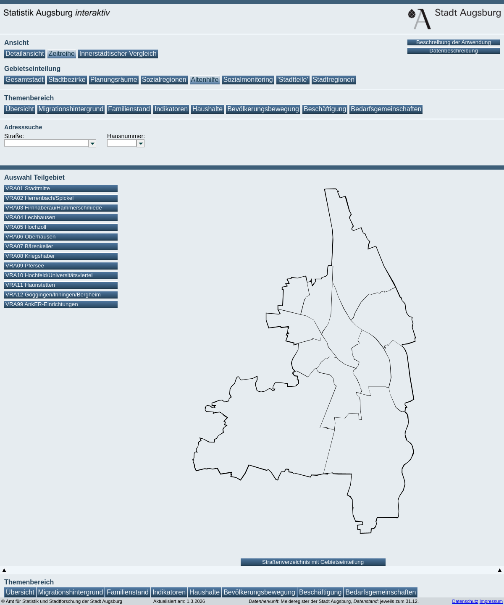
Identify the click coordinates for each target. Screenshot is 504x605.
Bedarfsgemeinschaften (386, 109)
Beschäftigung (325, 109)
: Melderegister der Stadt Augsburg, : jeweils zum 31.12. (334, 601)
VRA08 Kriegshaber (30, 256)
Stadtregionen (334, 79)
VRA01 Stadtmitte (27, 188)
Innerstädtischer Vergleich (118, 53)
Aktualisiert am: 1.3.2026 (179, 601)
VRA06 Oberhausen (30, 236)
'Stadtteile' (293, 79)
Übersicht (19, 109)
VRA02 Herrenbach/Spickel (39, 198)
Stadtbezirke (67, 79)
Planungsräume (113, 79)
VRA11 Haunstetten (30, 285)
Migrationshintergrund (71, 109)
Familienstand (129, 109)
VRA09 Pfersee (24, 265)
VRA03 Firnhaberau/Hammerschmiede (53, 207)
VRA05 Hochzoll (25, 227)
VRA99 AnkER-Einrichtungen (41, 304)
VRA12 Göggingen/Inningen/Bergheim (53, 294)
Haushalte (207, 109)
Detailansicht (24, 53)
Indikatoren (171, 109)
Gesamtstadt (24, 79)
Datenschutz (465, 601)
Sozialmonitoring (248, 79)
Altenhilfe (205, 79)
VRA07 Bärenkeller (29, 246)
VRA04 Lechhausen (30, 217)
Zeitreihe (62, 53)
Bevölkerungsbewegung (263, 109)
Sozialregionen (164, 79)
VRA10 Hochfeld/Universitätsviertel (48, 275)
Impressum (491, 601)
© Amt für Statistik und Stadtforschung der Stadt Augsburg (61, 601)
